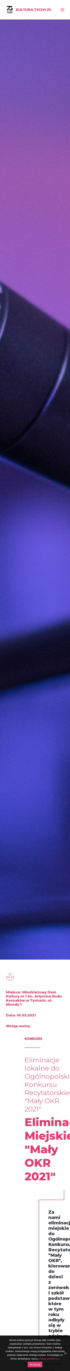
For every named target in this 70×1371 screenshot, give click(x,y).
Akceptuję (35, 1364)
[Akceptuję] (65, 1353)
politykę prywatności (49, 1358)
